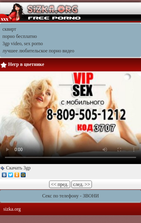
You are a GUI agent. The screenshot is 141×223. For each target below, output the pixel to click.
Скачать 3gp (18, 167)
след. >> (81, 184)
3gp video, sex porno (22, 43)
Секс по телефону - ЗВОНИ (70, 195)
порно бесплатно (19, 36)
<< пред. (59, 184)
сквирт (9, 29)
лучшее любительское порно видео (38, 50)
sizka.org (12, 209)
